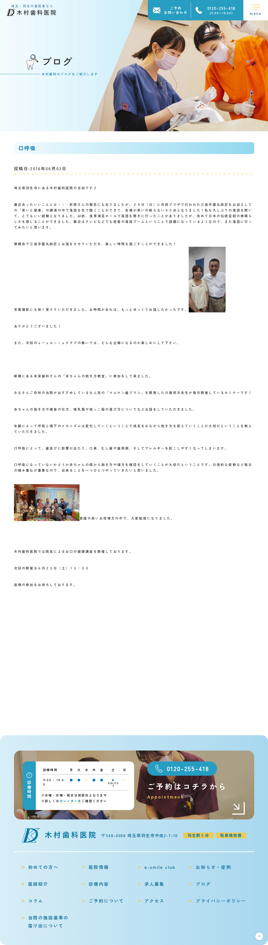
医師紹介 (38, 884)
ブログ (203, 884)
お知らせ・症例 (213, 867)
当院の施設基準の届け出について (48, 921)
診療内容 (99, 884)
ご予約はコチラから (196, 790)
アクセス (154, 901)
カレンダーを (71, 801)
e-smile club (160, 867)
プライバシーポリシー (221, 901)
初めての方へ (43, 867)
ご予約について (106, 901)
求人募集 (154, 884)
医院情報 (99, 867)
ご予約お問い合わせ (176, 10)
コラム (35, 901)
